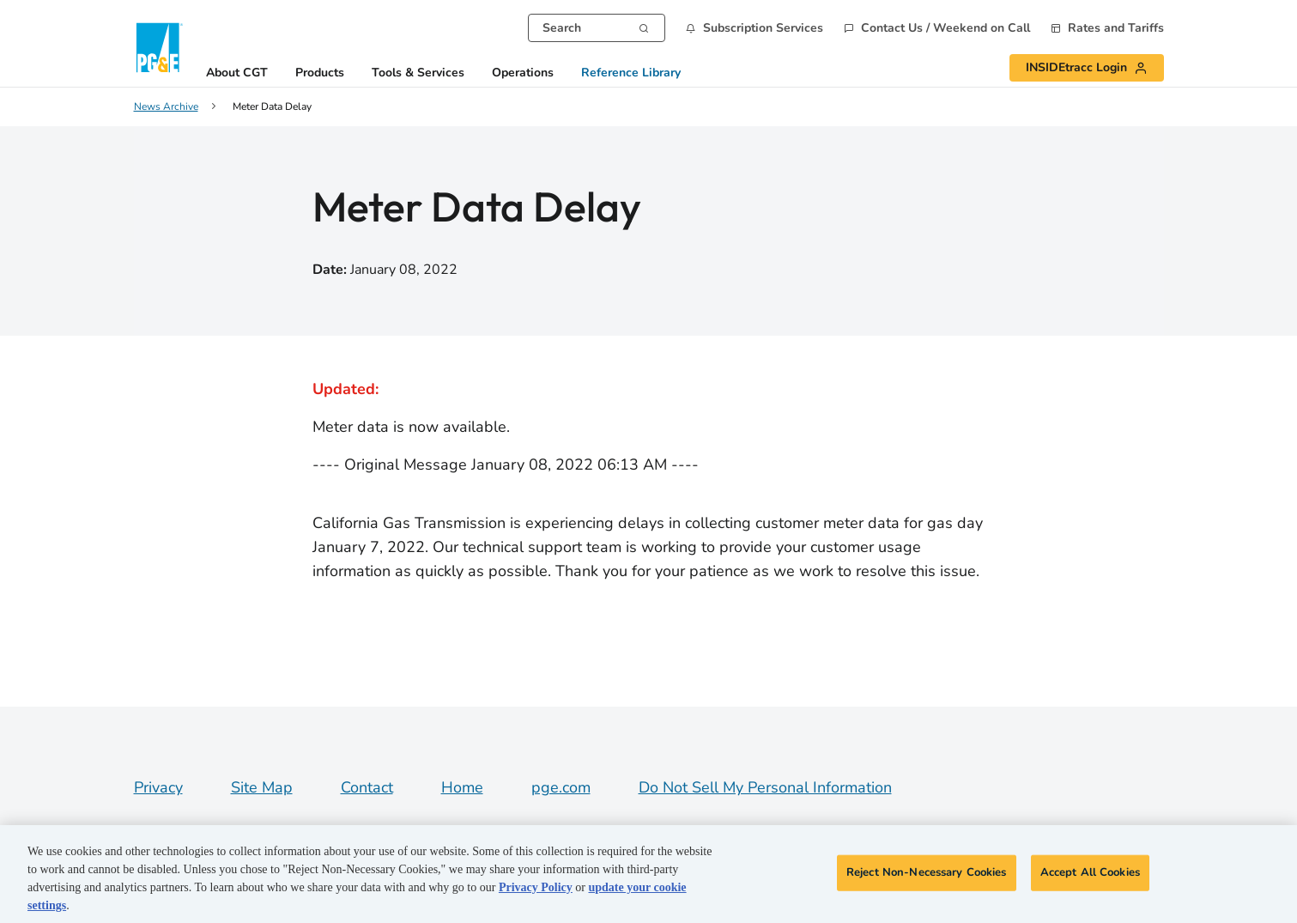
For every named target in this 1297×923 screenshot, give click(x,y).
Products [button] (319, 73)
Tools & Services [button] (418, 73)
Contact (367, 787)
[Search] (644, 26)
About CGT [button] (237, 73)
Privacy (158, 787)
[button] (754, 28)
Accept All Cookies (1090, 872)
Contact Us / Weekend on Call (945, 28)
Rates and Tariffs (1116, 28)
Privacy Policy (536, 887)
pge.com (561, 787)
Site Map (262, 787)
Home (462, 787)
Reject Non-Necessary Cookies (926, 872)
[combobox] (596, 28)
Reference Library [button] (631, 73)
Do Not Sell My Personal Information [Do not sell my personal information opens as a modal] (765, 787)
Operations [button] (523, 73)
